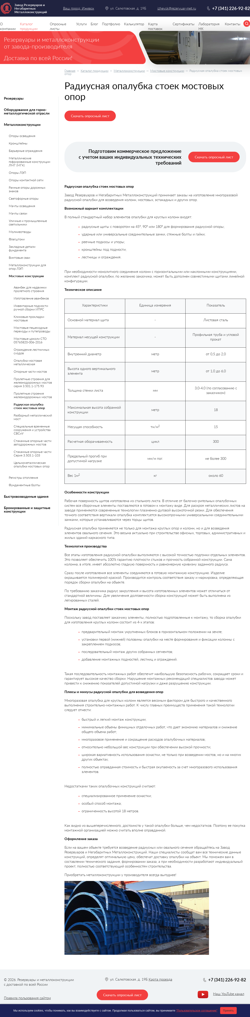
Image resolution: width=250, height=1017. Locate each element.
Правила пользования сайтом (27, 998)
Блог (94, 24)
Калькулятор (134, 24)
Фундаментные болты (24, 485)
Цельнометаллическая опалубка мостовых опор (32, 464)
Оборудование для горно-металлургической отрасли (27, 111)
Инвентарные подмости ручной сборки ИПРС (31, 307)
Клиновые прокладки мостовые (29, 318)
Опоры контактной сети (26, 180)
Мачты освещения (22, 206)
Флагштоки (17, 239)
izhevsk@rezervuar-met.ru (176, 8)
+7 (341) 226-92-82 (231, 8)
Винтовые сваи (19, 257)
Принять (228, 1010)
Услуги (81, 24)
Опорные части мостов (30, 371)
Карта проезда (160, 979)
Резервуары (13, 98)
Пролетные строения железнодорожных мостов (33, 395)
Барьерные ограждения (25, 150)
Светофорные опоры (23, 198)
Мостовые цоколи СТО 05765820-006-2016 (30, 340)
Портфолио (111, 24)
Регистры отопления (23, 477)
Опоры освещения (22, 136)
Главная (69, 70)
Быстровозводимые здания (26, 496)
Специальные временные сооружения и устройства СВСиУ (32, 429)
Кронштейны (18, 143)
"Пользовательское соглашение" (196, 1010)
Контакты (232, 24)
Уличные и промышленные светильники (28, 222)
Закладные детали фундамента (22, 248)
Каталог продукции (94, 70)
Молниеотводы (20, 232)
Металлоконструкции (129, 70)
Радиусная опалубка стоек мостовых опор (29, 406)
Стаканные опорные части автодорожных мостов (32, 442)
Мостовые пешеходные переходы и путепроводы (32, 329)
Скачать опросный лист (90, 116)
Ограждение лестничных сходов (31, 351)
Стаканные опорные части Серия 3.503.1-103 (32, 453)
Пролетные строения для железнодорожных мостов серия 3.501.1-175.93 (33, 382)
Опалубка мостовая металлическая (28, 362)
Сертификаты (184, 24)
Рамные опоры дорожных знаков (27, 189)
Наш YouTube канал (228, 994)
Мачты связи (18, 213)
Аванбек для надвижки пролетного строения (30, 289)
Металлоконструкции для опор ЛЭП (27, 266)
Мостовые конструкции (167, 70)
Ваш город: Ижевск (78, 8)
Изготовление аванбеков (31, 298)
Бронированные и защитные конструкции (27, 509)
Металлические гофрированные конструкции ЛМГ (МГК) (29, 161)
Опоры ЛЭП (17, 172)
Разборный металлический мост (33, 417)
